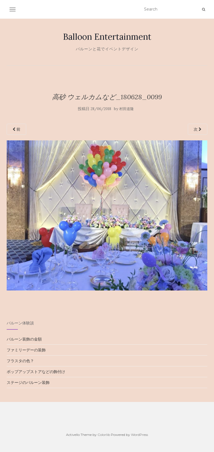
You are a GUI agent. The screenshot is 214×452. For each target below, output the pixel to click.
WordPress (139, 435)
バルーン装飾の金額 (24, 339)
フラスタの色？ (20, 360)
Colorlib (104, 435)
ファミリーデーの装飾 (26, 349)
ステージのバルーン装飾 (28, 382)
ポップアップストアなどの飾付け (36, 371)
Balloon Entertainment (107, 37)
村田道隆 (126, 108)
